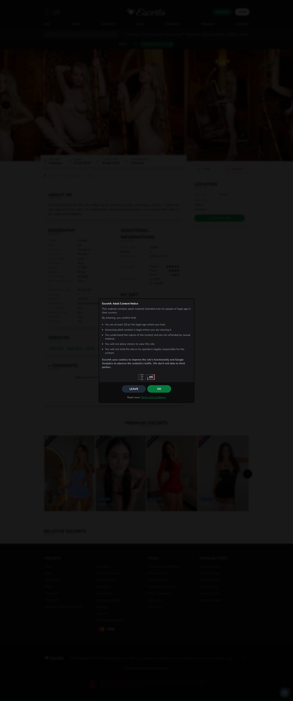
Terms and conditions (153, 397)
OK (159, 389)
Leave (133, 389)
